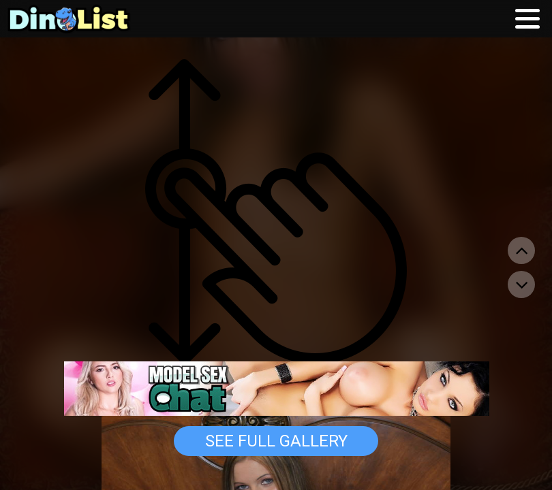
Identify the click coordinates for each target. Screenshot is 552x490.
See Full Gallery (276, 441)
